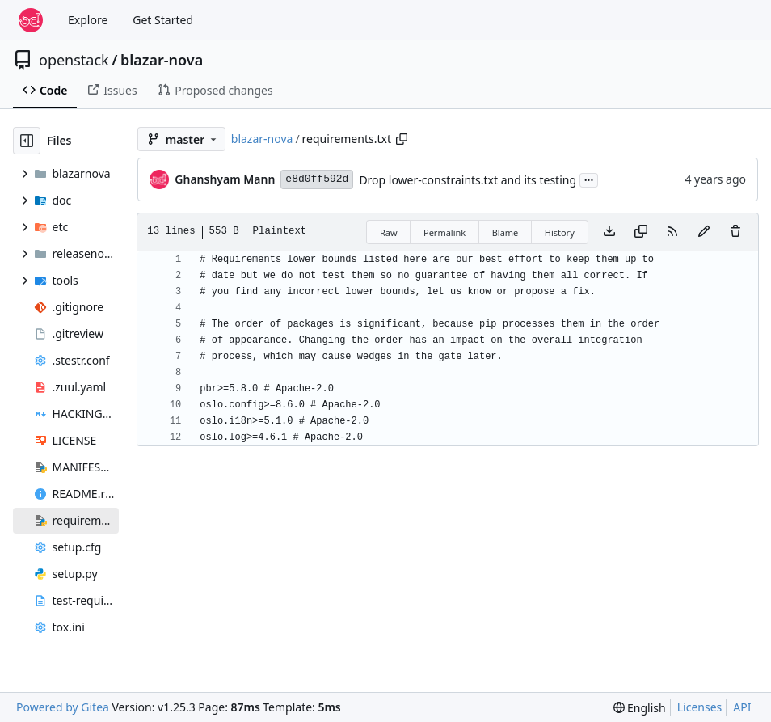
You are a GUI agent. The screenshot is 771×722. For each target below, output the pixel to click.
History (560, 232)
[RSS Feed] (672, 232)
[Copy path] (401, 139)
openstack (74, 60)
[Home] (30, 20)
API (742, 707)
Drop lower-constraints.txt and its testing (467, 180)
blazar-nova (161, 60)
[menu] (639, 708)
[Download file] (609, 232)
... (589, 178)
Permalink (444, 232)
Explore (87, 19)
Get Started (163, 19)
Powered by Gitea (62, 707)
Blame (505, 232)
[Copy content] (641, 232)
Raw (389, 232)
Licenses (700, 707)
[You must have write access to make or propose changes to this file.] (735, 232)
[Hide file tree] (26, 140)
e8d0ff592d (316, 179)
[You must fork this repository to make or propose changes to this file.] (704, 232)
